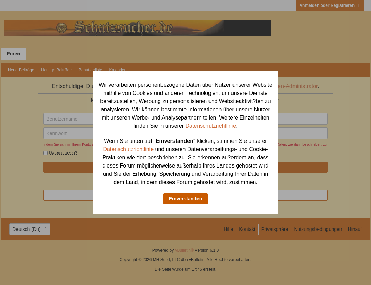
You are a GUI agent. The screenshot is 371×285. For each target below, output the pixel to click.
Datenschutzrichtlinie (211, 126)
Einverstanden (185, 198)
